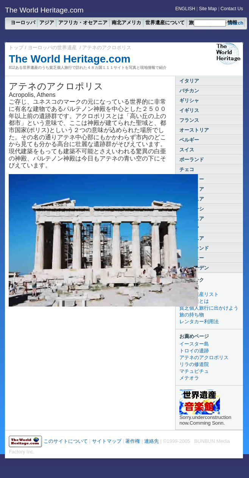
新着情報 (189, 287)
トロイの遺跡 (194, 350)
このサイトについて (66, 441)
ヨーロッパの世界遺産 (52, 47)
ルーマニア (191, 199)
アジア (46, 22)
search (235, 23)
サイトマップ (106, 441)
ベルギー (189, 140)
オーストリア (194, 130)
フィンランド (194, 248)
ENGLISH (185, 8)
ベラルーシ (191, 209)
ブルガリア (191, 189)
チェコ (186, 169)
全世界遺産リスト (199, 294)
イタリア (189, 81)
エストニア (191, 238)
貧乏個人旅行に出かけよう (208, 308)
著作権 (133, 441)
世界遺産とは (194, 301)
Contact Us (232, 8)
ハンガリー (191, 179)
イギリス (189, 110)
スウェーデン (194, 268)
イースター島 (194, 344)
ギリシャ (189, 100)
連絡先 (151, 441)
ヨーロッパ (23, 22)
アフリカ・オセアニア (82, 22)
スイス (186, 150)
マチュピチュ (194, 371)
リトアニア (191, 218)
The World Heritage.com (70, 59)
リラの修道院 (194, 364)
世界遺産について (165, 22)
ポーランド (191, 159)
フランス (189, 120)
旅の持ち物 (191, 315)
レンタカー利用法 (199, 321)
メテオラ (189, 378)
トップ (17, 47)
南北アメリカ (126, 22)
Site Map (208, 8)
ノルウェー (191, 258)
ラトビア (189, 228)
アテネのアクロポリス (204, 357)
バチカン (189, 90)
